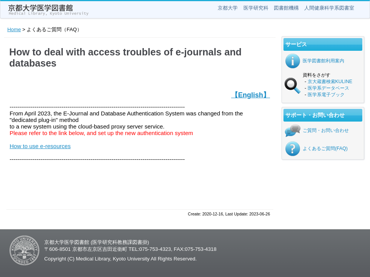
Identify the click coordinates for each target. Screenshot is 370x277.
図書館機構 (286, 8)
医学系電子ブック (326, 94)
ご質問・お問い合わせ (326, 130)
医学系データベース (328, 88)
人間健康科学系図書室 (329, 8)
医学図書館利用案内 (323, 60)
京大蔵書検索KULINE (330, 81)
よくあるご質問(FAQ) (325, 148)
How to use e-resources (40, 146)
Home (14, 29)
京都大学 (228, 8)
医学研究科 (255, 8)
